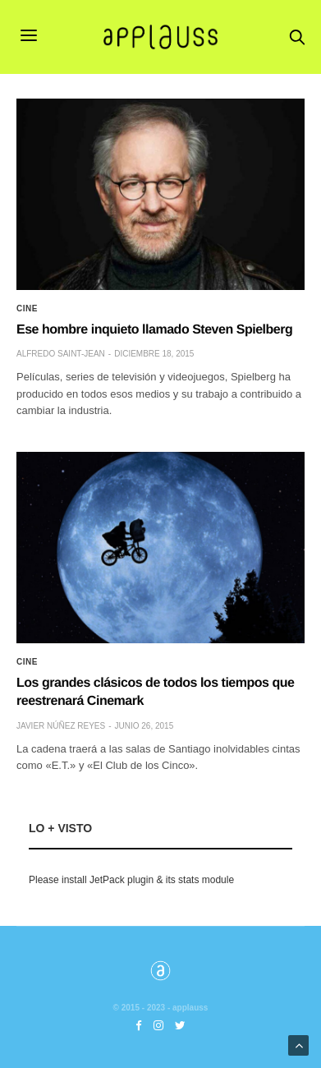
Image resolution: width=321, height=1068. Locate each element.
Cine (27, 309)
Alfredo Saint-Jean (60, 353)
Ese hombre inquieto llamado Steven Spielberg (154, 330)
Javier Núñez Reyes (60, 725)
